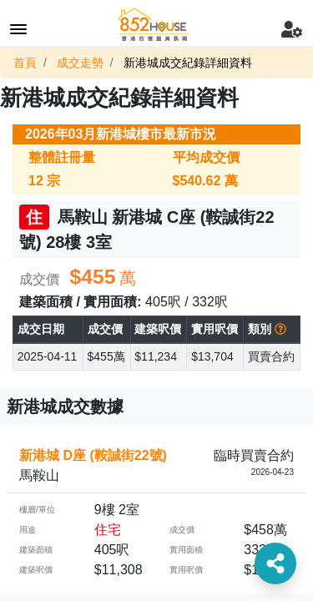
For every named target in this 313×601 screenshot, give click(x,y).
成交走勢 (80, 62)
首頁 (25, 62)
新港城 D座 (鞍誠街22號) (93, 455)
